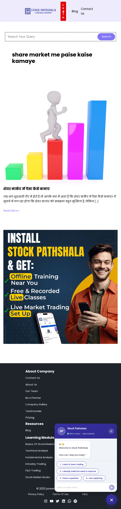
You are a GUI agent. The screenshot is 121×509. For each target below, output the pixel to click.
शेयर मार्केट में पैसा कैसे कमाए (26, 188)
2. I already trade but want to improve (78, 471)
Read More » (11, 210)
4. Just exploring (94, 478)
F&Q (84, 494)
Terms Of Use (60, 494)
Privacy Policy (36, 494)
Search (106, 37)
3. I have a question (69, 478)
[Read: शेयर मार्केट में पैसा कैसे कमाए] (56, 134)
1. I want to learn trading (71, 464)
